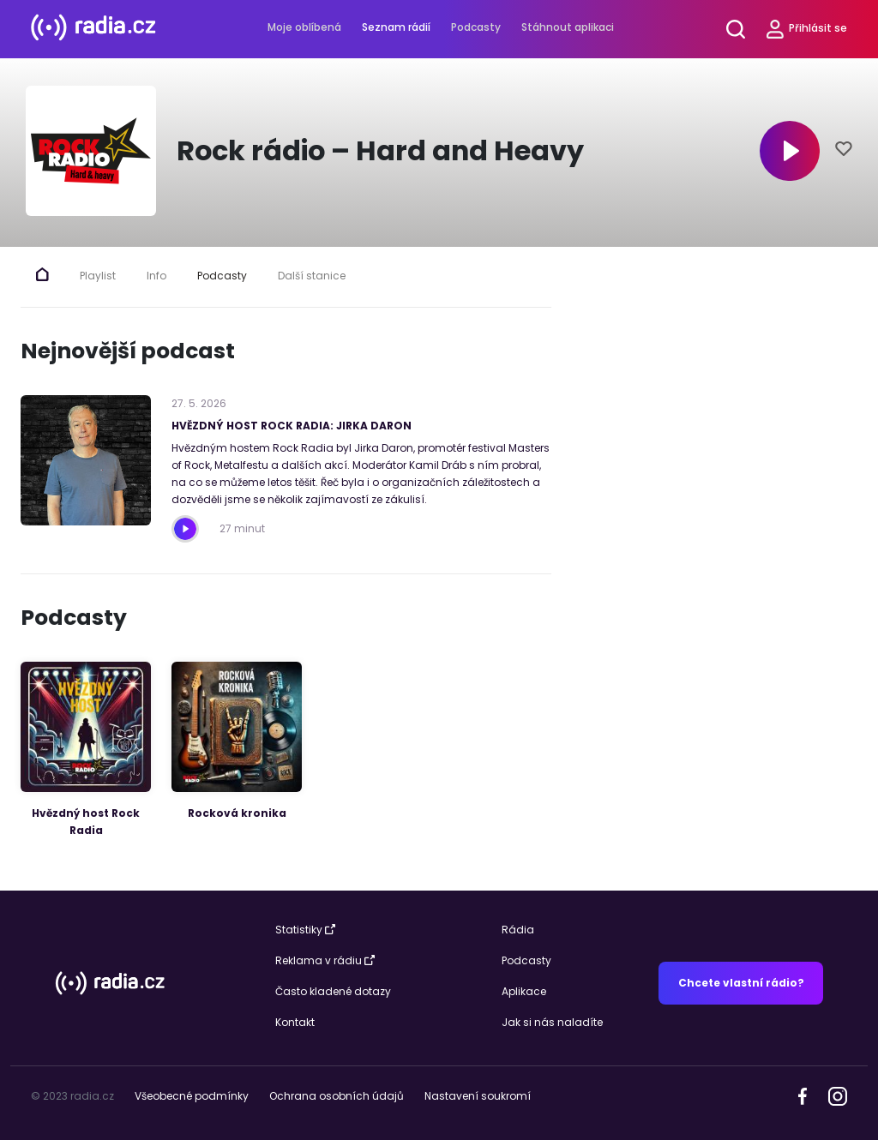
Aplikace (524, 991)
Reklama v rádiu (325, 960)
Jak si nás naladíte (552, 1022)
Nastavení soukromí (477, 1096)
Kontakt (295, 1022)
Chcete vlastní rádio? (741, 982)
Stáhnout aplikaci (567, 27)
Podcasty (476, 27)
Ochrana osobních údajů (336, 1096)
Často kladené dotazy (333, 991)
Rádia (518, 929)
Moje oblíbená (304, 27)
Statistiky (305, 929)
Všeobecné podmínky (192, 1096)
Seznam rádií (396, 27)
